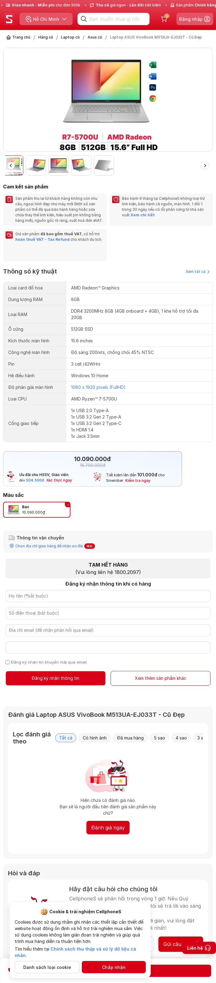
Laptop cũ (70, 37)
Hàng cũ (45, 37)
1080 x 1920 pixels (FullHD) (98, 387)
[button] (205, 165)
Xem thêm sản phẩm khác (160, 678)
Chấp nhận (114, 967)
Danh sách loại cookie (47, 967)
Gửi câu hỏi (180, 944)
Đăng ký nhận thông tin (55, 678)
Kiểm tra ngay (137, 480)
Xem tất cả (198, 271)
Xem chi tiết (142, 215)
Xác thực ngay (59, 480)
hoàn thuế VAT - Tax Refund (42, 239)
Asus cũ (95, 37)
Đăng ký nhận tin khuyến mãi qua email (49, 662)
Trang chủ (21, 37)
